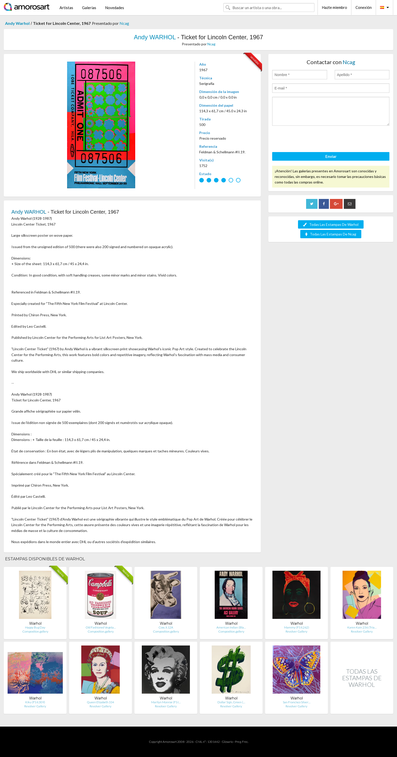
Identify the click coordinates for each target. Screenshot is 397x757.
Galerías (89, 7)
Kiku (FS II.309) (35, 702)
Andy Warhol (17, 23)
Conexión (363, 7)
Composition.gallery (35, 631)
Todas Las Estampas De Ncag (330, 234)
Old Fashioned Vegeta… (101, 627)
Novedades (114, 7)
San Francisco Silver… (296, 702)
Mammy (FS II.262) (296, 627)
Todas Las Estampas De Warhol (331, 224)
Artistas (66, 7)
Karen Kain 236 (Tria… (361, 627)
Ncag (124, 23)
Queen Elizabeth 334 (100, 702)
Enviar (330, 156)
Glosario (227, 742)
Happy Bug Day (35, 627)
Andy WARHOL (155, 37)
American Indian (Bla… (231, 627)
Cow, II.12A (165, 627)
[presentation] (310, 140)
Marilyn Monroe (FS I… (166, 702)
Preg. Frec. (241, 742)
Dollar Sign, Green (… (231, 702)
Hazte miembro (334, 7)
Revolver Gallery (296, 631)
